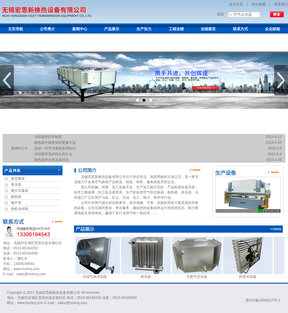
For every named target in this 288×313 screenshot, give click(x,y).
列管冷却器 (249, 275)
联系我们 (281, 4)
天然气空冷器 (198, 275)
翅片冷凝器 (19, 191)
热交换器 (18, 179)
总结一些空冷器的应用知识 (55, 148)
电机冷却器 (19, 209)
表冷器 (16, 185)
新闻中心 (18, 148)
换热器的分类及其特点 (51, 160)
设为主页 (236, 4)
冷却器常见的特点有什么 (53, 154)
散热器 (16, 197)
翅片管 (16, 203)
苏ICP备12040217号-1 (263, 300)
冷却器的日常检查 (48, 137)
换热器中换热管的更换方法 (55, 143)
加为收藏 (259, 4)
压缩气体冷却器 (96, 275)
